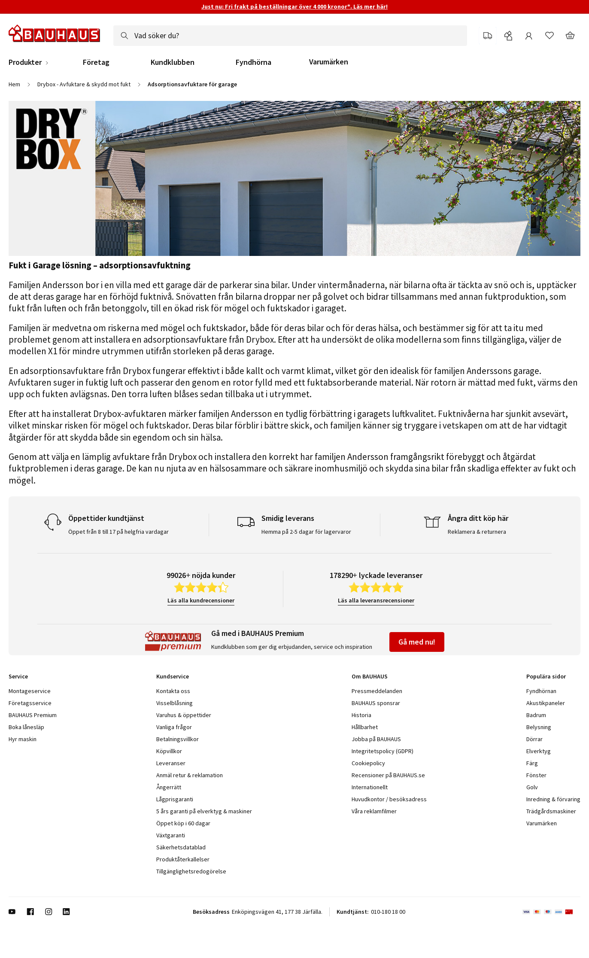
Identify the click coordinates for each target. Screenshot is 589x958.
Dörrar (534, 739)
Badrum (536, 715)
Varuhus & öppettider (183, 715)
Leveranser (170, 763)
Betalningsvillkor (177, 739)
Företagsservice (30, 703)
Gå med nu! (416, 642)
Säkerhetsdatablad (181, 847)
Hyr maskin (22, 739)
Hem (14, 84)
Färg (532, 763)
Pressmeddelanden (377, 691)
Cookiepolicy (368, 763)
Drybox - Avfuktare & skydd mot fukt (84, 84)
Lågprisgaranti (174, 799)
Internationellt (370, 787)
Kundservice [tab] (172, 676)
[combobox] (290, 35)
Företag (96, 62)
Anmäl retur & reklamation (189, 775)
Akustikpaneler (545, 703)
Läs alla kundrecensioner (200, 600)
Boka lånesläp (26, 727)
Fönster (536, 775)
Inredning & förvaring (553, 799)
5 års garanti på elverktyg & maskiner (204, 811)
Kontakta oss (173, 691)
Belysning (538, 727)
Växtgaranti (170, 835)
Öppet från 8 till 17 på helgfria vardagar (118, 531)
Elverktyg (538, 751)
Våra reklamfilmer (374, 811)
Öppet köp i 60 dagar (183, 823)
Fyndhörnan (541, 691)
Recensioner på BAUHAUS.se (388, 775)
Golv (532, 787)
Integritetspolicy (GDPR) (382, 751)
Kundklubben (172, 62)
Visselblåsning (174, 703)
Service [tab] (18, 676)
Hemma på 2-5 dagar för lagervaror (306, 531)
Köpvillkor (169, 751)
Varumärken (328, 62)
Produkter (25, 62)
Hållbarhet (365, 727)
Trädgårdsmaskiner (551, 811)
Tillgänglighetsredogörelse (191, 871)
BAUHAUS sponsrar (376, 703)
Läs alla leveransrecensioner (376, 600)
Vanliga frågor (174, 727)
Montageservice (30, 691)
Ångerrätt (168, 787)
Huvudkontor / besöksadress (389, 799)
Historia (361, 715)
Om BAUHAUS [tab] (370, 676)
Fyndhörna (253, 62)
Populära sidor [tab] (546, 676)
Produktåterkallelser (182, 859)
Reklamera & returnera (477, 531)
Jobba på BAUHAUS (376, 739)
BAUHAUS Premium (33, 715)
